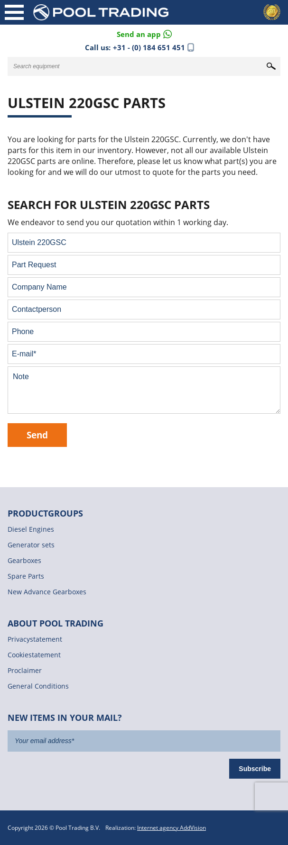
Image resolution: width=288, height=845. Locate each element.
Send (37, 434)
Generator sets (31, 544)
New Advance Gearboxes (47, 591)
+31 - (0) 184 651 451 (149, 47)
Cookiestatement (34, 654)
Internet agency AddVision (171, 828)
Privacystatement (35, 639)
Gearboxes (24, 560)
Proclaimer (25, 670)
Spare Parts (26, 576)
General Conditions (38, 686)
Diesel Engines (31, 529)
